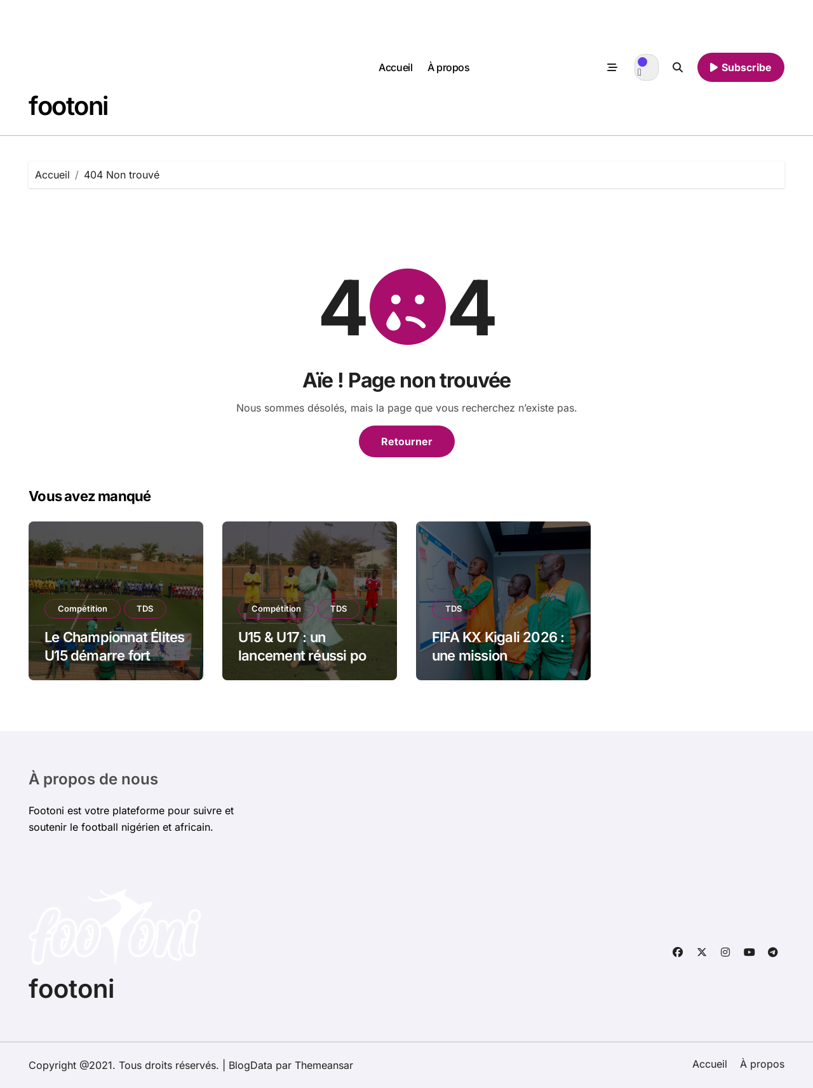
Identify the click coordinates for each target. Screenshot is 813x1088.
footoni (68, 105)
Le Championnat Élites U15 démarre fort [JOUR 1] (114, 655)
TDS (145, 608)
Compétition (82, 608)
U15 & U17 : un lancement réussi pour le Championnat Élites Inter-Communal (308, 664)
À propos (448, 67)
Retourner (407, 441)
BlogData (250, 1065)
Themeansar (324, 1065)
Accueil (395, 67)
